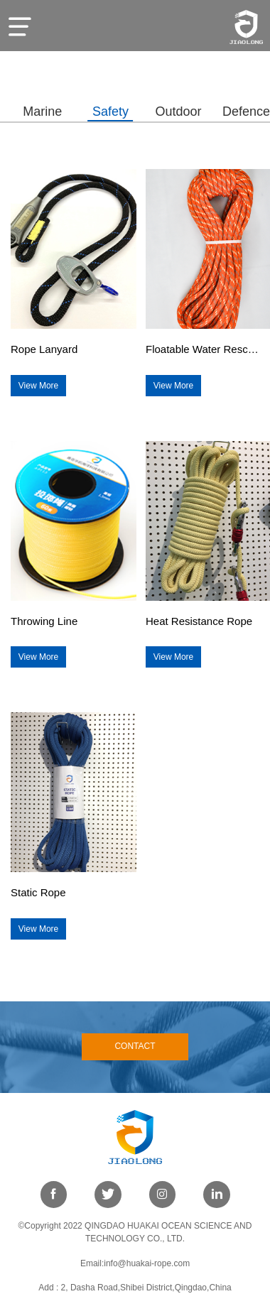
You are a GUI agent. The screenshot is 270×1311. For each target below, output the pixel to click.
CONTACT (134, 1046)
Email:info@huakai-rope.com (135, 1263)
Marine (42, 111)
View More (38, 386)
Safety (110, 111)
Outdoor (178, 111)
